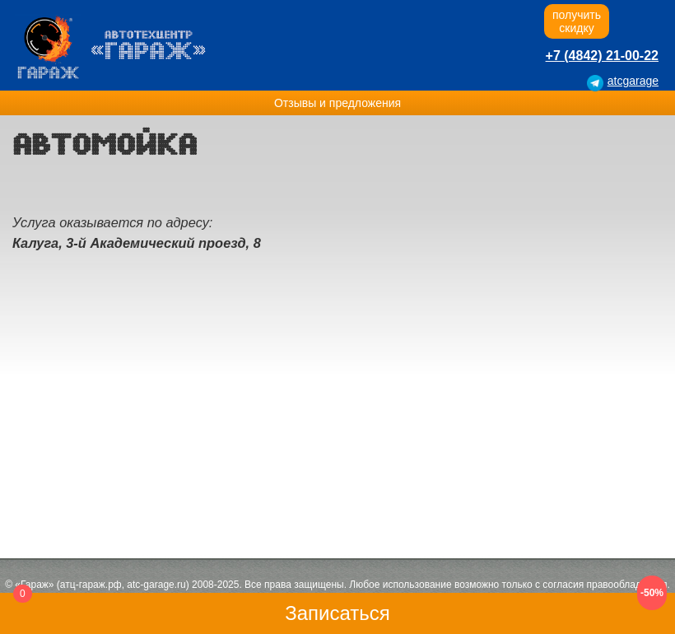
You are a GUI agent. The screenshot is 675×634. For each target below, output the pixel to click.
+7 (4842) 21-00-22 (602, 56)
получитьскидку (576, 21)
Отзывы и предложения (337, 103)
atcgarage (633, 80)
